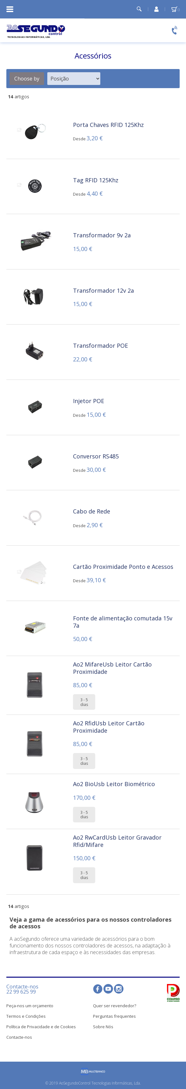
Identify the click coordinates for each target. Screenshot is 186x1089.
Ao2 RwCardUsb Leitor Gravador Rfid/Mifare (117, 841)
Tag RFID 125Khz (95, 180)
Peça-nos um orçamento (29, 1006)
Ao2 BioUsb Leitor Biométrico (114, 784)
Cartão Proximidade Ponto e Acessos (123, 566)
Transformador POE (100, 345)
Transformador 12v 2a (103, 290)
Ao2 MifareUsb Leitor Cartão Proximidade (112, 667)
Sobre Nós (103, 1027)
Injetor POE (88, 401)
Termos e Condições (26, 1016)
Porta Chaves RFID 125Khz (108, 125)
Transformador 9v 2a (102, 235)
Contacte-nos (19, 1037)
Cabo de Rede (91, 511)
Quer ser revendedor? (114, 1006)
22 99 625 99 (21, 991)
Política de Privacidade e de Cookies (41, 1027)
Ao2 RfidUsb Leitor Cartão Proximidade (108, 726)
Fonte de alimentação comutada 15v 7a (122, 621)
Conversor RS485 (96, 456)
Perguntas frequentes (114, 1016)
